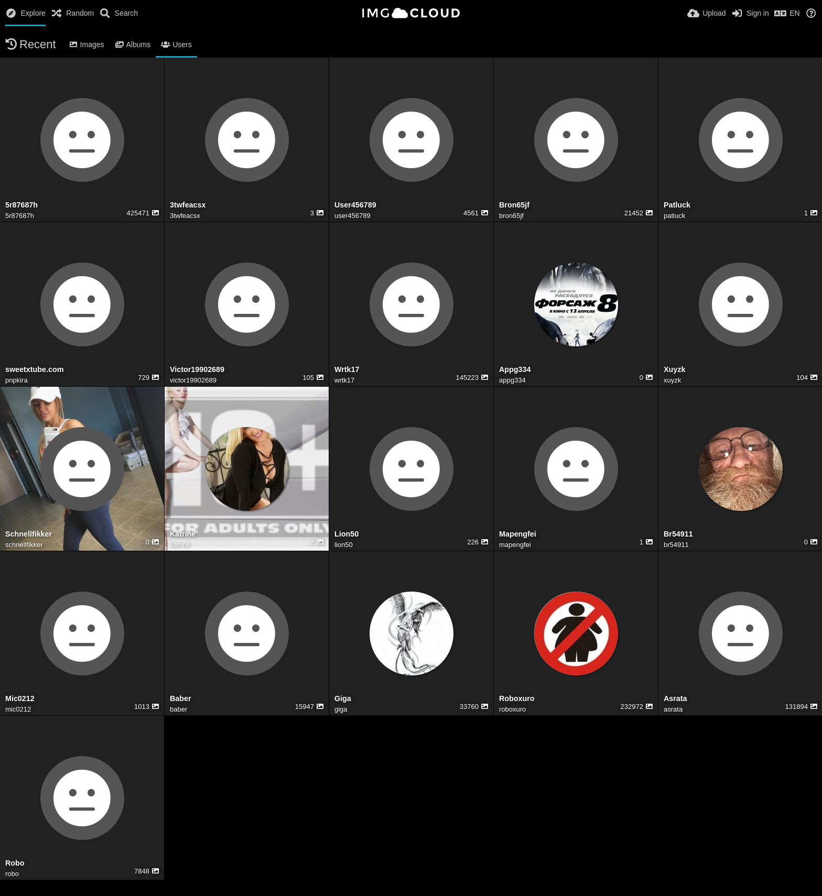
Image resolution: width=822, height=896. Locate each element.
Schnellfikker (28, 534)
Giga (342, 699)
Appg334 (515, 370)
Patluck (677, 205)
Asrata (675, 699)
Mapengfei (517, 534)
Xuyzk (674, 370)
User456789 (355, 205)
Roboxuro (517, 699)
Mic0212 (20, 699)
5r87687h (21, 205)
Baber (180, 699)
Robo (15, 863)
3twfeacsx (188, 205)
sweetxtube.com (34, 370)
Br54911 (678, 534)
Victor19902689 (197, 370)
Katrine (183, 534)
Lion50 (346, 534)
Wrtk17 (346, 370)
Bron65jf (514, 205)
